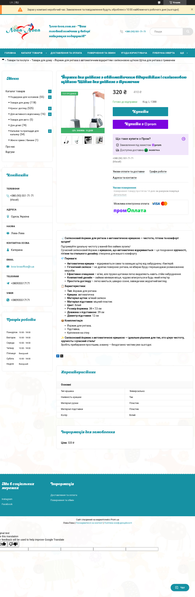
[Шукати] (188, 31)
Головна (10, 53)
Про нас (10, 146)
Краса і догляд (18, 108)
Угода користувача (134, 53)
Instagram (7, 499)
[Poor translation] (13, 544)
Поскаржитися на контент (89, 523)
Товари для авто (19, 119)
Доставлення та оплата (66, 53)
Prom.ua (115, 519)
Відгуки (10, 151)
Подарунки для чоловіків (24, 97)
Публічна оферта (164, 53)
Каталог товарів (31, 53)
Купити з (140, 124)
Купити (140, 112)
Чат (180, 587)
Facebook (7, 504)
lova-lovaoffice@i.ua (22, 266)
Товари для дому (42, 60)
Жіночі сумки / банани (22, 140)
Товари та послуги (18, 60)
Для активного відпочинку (25, 114)
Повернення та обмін (101, 53)
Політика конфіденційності (118, 523)
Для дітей (15, 125)
